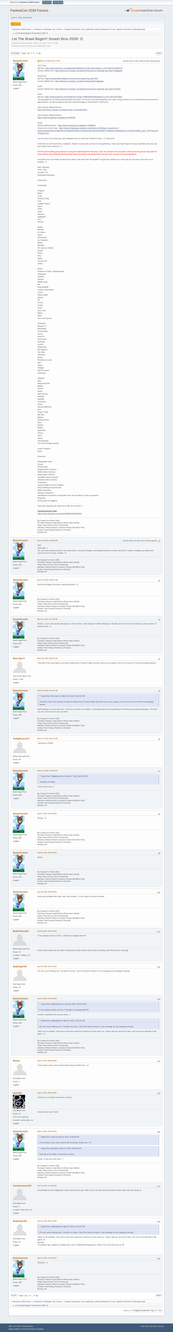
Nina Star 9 (19, 658)
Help (142, 1326)
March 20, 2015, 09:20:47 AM (47, 580)
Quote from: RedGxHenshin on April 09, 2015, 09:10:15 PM (63, 1004)
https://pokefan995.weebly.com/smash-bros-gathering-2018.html (71, 78)
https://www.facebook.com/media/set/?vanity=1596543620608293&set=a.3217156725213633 (83, 97)
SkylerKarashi (20, 61)
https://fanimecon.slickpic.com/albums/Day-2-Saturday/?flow (62, 110)
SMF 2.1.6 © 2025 (15, 1326)
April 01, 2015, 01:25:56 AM (47, 813)
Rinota (16, 1061)
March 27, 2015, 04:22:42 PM (47, 770)
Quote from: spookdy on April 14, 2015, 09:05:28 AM (61, 1148)
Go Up (13, 1295)
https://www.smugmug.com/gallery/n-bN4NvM (56, 118)
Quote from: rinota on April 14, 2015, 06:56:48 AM (60, 1137)
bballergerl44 (20, 966)
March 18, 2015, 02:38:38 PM (47, 540)
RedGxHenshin (21, 931)
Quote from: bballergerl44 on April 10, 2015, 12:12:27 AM (63, 1021)
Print (159, 53)
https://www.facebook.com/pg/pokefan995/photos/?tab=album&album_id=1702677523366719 (83, 68)
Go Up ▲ (161, 1326)
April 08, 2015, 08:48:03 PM (47, 892)
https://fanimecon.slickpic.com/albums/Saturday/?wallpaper (79, 81)
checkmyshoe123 (22, 1186)
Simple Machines (27, 1326)
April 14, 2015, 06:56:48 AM (47, 1061)
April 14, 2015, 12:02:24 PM (47, 1131)
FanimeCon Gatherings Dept (134, 29)
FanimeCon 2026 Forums (29, 10)
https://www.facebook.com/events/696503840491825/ (60, 514)
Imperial (119, 29)
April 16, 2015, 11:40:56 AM (47, 1185)
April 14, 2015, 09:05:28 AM (47, 1093)
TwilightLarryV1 (21, 738)
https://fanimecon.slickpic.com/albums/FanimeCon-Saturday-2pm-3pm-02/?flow (87, 89)
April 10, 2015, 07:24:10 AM (47, 998)
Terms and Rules (151, 1326)
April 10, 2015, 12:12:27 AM (47, 966)
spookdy (17, 1093)
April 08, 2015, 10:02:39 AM (47, 852)
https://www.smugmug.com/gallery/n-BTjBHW (77, 125)
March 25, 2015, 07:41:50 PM (47, 619)
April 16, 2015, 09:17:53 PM (47, 1221)
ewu (113, 29)
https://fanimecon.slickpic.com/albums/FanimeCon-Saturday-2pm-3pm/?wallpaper (88, 71)
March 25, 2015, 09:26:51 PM (47, 658)
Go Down (15, 53)
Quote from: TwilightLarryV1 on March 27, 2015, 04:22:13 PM (64, 776)
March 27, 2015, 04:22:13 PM (47, 738)
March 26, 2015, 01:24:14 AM (47, 690)
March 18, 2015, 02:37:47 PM (50, 61)
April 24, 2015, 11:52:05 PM (47, 1258)
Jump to (126, 1310)
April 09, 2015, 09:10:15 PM (47, 931)
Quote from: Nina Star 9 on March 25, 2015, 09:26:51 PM (63, 696)
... (35, 53)
